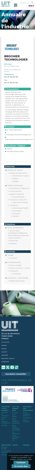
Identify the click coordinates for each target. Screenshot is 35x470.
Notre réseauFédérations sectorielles (16, 428)
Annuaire (4, 355)
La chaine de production (5, 414)
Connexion (5, 361)
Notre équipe (14, 415)
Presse (3, 348)
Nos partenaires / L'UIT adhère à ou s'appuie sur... (16, 436)
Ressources (5, 454)
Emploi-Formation (26, 420)
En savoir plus (21, 466)
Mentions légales (7, 358)
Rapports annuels (4, 447)
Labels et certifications (5, 422)
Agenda (4, 345)
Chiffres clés (4, 418)
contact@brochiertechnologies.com (18, 135)
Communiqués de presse (5, 451)
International (27, 418)
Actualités (5, 342)
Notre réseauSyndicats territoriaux (16, 421)
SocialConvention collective (26, 414)
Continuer (21, 462)
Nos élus (15, 412)
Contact (4, 352)
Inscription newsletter (16, 374)
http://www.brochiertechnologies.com (19, 139)
